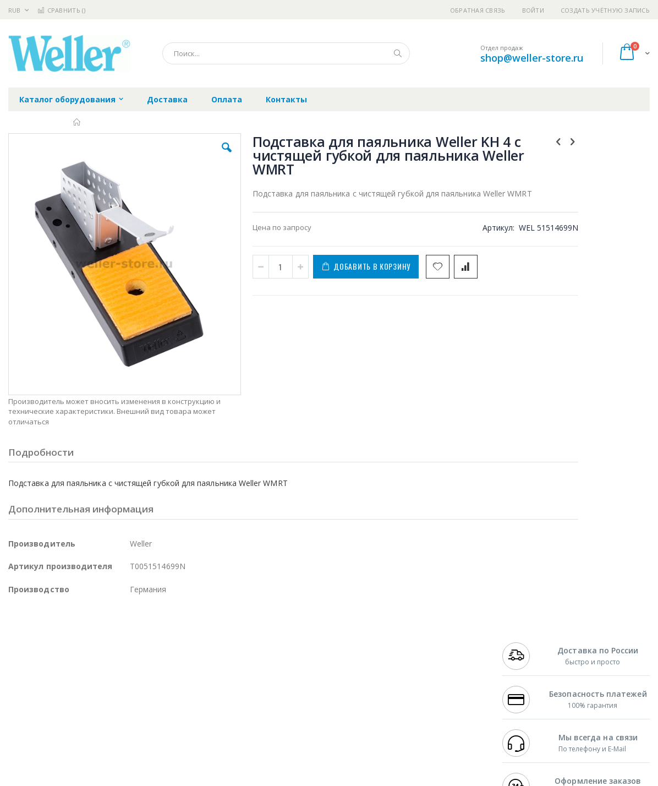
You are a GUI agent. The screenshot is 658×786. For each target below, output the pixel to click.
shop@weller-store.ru (531, 57)
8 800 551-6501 (531, 669)
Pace (94, 637)
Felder (96, 669)
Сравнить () (61, 10)
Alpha (66, 669)
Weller (124, 637)
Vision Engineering (39, 691)
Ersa (47, 637)
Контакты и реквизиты (433, 637)
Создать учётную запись (605, 10)
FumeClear (52, 648)
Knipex (62, 734)
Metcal (92, 648)
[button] (190, 156)
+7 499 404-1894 (527, 637)
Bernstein (24, 734)
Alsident (158, 637)
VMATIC (139, 712)
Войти (533, 10)
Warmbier (61, 712)
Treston (21, 712)
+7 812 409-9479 (527, 648)
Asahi (127, 669)
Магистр (173, 648)
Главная (77, 122)
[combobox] (286, 53)
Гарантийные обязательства (279, 637)
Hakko (19, 637)
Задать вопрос (254, 712)
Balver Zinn (27, 669)
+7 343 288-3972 (527, 658)
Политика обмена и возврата (280, 658)
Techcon (102, 712)
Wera (94, 734)
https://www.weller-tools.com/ (192, 778)
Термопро (131, 648)
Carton (131, 691)
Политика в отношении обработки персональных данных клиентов (289, 685)
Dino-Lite (94, 691)
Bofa (16, 648)
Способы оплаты (421, 680)
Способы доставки (425, 658)
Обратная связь (478, 10)
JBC (70, 637)
